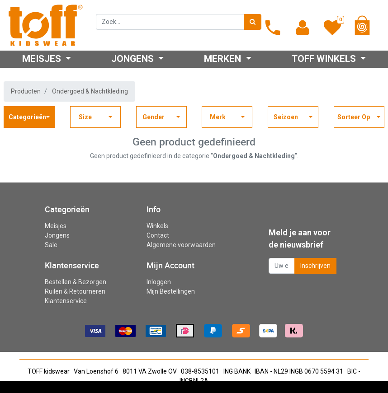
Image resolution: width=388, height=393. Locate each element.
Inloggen (159, 281)
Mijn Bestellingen (171, 291)
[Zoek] (252, 22)
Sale (51, 244)
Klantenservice (66, 300)
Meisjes (55, 225)
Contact (158, 235)
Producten (26, 91)
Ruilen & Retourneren (75, 291)
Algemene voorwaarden (181, 244)
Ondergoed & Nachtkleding (90, 91)
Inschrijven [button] (315, 265)
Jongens (57, 235)
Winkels (157, 225)
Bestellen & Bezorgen (75, 281)
